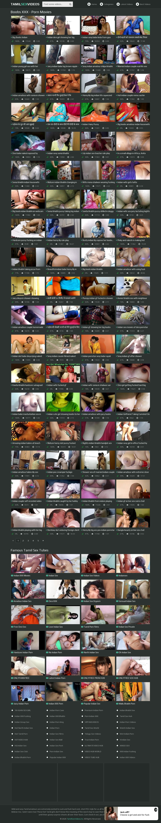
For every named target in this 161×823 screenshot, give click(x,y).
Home (92, 4)
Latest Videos (124, 4)
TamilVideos (25, 4)
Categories (106, 4)
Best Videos (143, 4)
